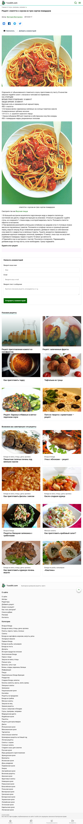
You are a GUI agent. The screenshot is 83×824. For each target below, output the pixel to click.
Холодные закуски (8, 639)
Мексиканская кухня (9, 729)
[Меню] (79, 2)
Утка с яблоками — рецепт (56, 459)
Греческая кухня (7, 794)
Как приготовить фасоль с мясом (19, 496)
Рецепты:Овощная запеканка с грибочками (18, 534)
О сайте (4, 597)
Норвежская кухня (8, 766)
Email (5, 275)
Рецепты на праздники (10, 696)
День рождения (7, 763)
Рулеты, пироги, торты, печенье (13, 631)
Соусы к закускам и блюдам (12, 709)
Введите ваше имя (10, 265)
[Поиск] (75, 2)
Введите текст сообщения (13, 284)
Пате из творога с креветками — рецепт (59, 416)
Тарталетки (6, 732)
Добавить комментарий (27, 31)
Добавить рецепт (8, 604)
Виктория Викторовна (14, 17)
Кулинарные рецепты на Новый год (14, 737)
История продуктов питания (12, 652)
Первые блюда (7, 641)
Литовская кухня (8, 810)
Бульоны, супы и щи (9, 665)
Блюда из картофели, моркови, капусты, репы (18, 636)
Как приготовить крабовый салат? (60, 533)
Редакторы (6, 602)
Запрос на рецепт (8, 607)
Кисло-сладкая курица (54, 496)
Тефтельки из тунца (53, 380)
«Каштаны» (49, 570)
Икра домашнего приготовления (13, 753)
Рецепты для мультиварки (11, 722)
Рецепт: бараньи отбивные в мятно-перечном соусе (20, 416)
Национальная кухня (9, 690)
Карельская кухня (8, 807)
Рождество (6, 678)
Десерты (5, 649)
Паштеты (5, 719)
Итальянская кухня (8, 727)
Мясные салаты (50, 531)
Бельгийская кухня (8, 786)
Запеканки (5, 688)
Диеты (4, 724)
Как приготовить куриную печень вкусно (19, 571)
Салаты (4, 633)
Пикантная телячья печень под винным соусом (18, 460)
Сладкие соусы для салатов (12, 748)
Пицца (4, 672)
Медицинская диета (9, 714)
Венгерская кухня (8, 792)
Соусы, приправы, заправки (12, 711)
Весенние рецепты (8, 773)
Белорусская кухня (8, 797)
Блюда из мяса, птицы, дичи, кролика (17, 457)
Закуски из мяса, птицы (10, 659)
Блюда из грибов (8, 698)
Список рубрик (7, 612)
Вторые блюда (49, 457)
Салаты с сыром (8, 742)
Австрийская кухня (8, 771)
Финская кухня (7, 776)
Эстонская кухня (8, 805)
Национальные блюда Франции (13, 675)
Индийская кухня (8, 716)
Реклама (5, 615)
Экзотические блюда (9, 654)
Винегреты (5, 758)
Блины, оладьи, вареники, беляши (14, 667)
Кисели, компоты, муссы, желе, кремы (15, 683)
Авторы (4, 599)
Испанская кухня (8, 760)
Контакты (5, 617)
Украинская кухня (8, 799)
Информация (6, 670)
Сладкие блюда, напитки (10, 680)
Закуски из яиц (7, 703)
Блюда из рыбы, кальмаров (54, 567)
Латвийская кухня (8, 802)
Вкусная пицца (22, 211)
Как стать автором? (9, 609)
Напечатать (9, 31)
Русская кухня (7, 750)
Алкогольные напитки (10, 735)
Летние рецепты (7, 740)
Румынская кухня (8, 784)
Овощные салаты (8, 685)
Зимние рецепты (8, 706)
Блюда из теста (7, 646)
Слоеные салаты (8, 745)
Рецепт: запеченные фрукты (56, 349)
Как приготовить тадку (14, 380)
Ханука (4, 768)
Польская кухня (7, 789)
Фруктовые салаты (8, 779)
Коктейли (5, 693)
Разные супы (6, 662)
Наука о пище (6, 657)
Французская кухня (8, 755)
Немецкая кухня (7, 781)
